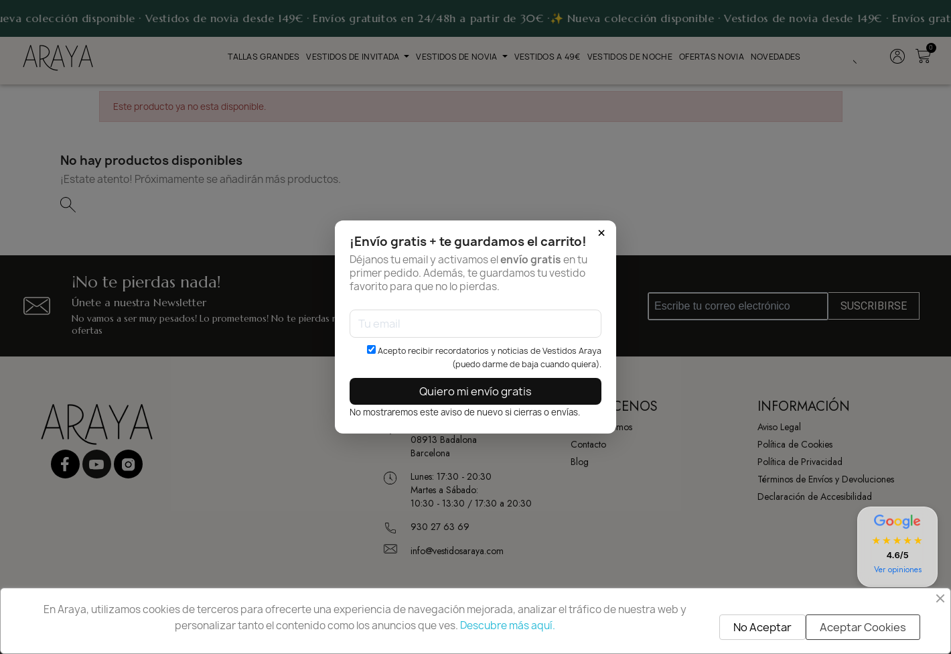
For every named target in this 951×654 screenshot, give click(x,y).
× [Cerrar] (601, 233)
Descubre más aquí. (507, 625)
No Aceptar (762, 627)
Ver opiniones (898, 570)
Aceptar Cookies (863, 627)
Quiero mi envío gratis (475, 391)
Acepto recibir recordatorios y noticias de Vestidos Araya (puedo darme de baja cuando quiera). (484, 357)
